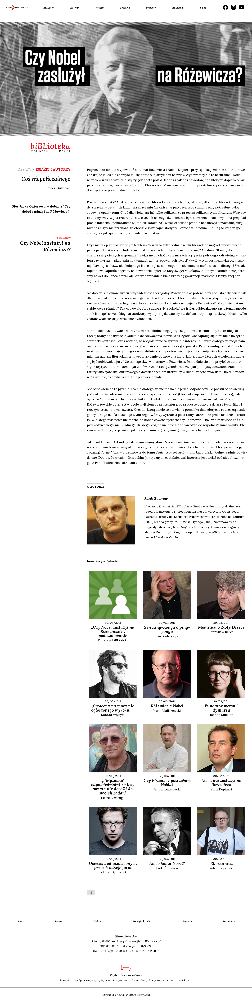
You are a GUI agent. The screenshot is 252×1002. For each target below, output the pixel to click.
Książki (100, 7)
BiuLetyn (48, 7)
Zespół (58, 921)
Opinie (97, 921)
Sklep (203, 7)
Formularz (229, 921)
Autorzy (75, 7)
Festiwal (125, 7)
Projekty (151, 7)
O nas (20, 921)
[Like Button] (91, 892)
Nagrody (187, 921)
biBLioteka (178, 7)
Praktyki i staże (141, 921)
